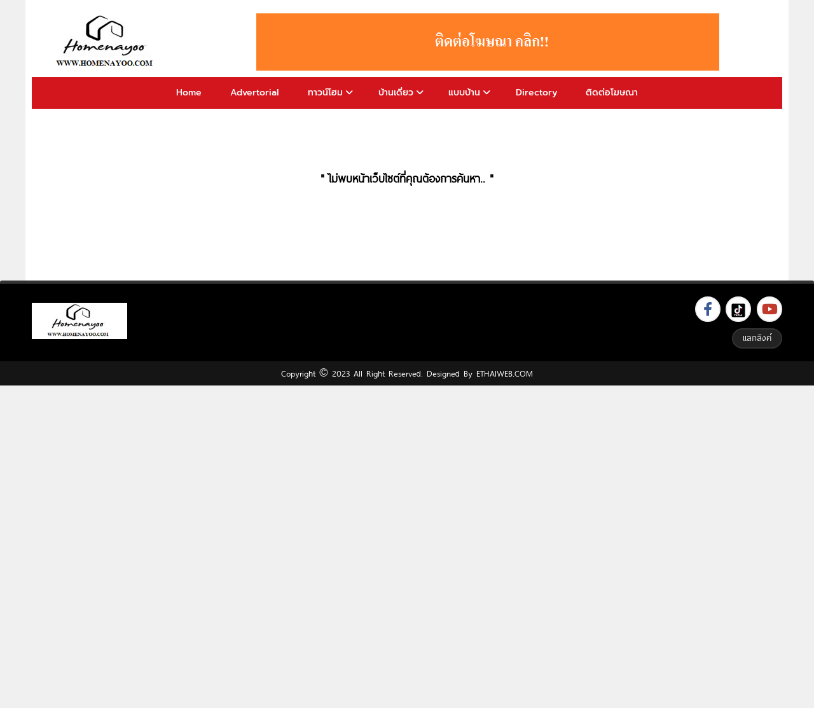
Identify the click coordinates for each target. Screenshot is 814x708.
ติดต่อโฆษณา (612, 92)
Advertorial (254, 92)
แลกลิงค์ (757, 337)
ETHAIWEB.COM (504, 373)
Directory (536, 92)
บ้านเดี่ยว (395, 92)
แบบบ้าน (464, 92)
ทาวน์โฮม (325, 92)
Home (189, 92)
